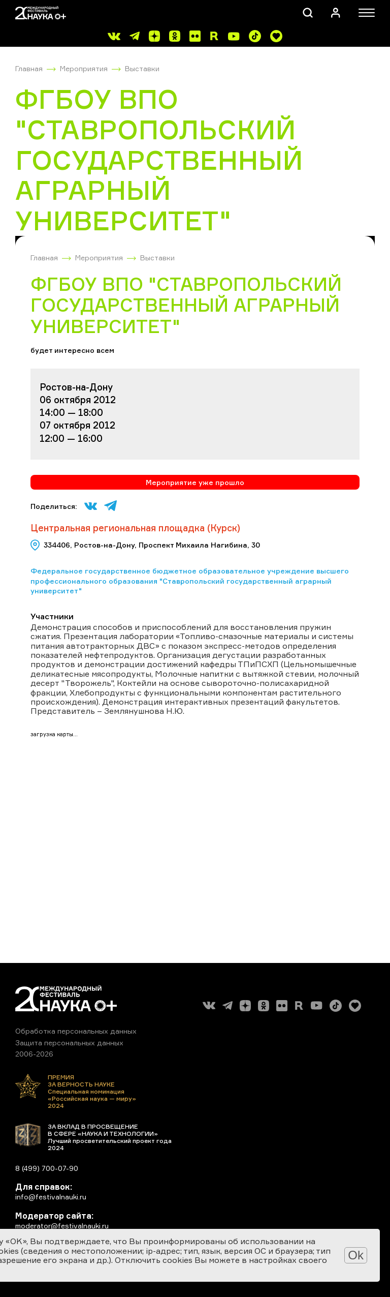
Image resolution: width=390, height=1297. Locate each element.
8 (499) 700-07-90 (46, 1168)
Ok (356, 1255)
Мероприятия (84, 68)
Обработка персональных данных (76, 1031)
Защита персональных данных (69, 1042)
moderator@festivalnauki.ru (62, 1225)
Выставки (142, 68)
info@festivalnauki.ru (50, 1196)
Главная (29, 68)
